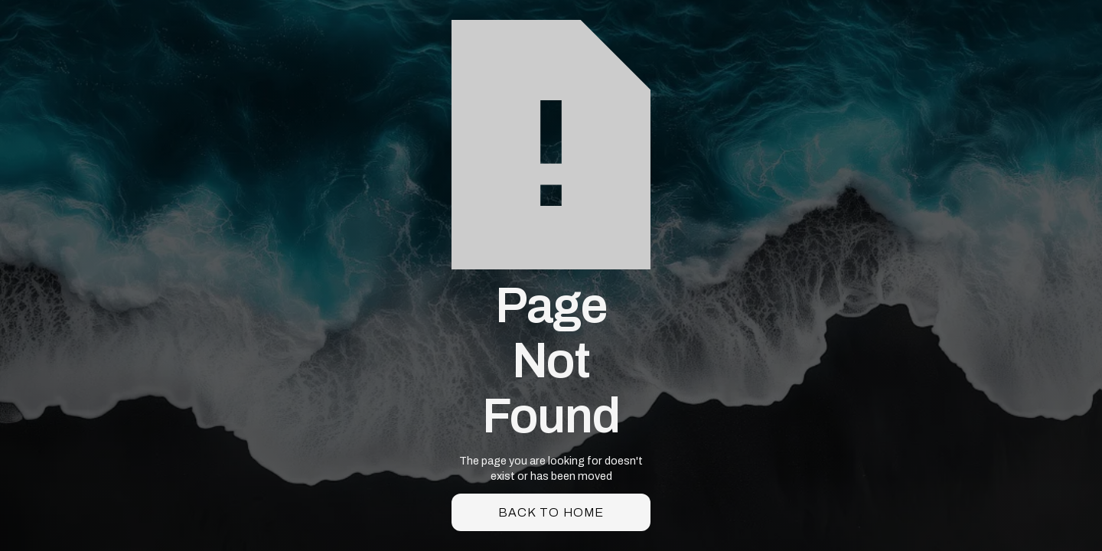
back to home (550, 512)
